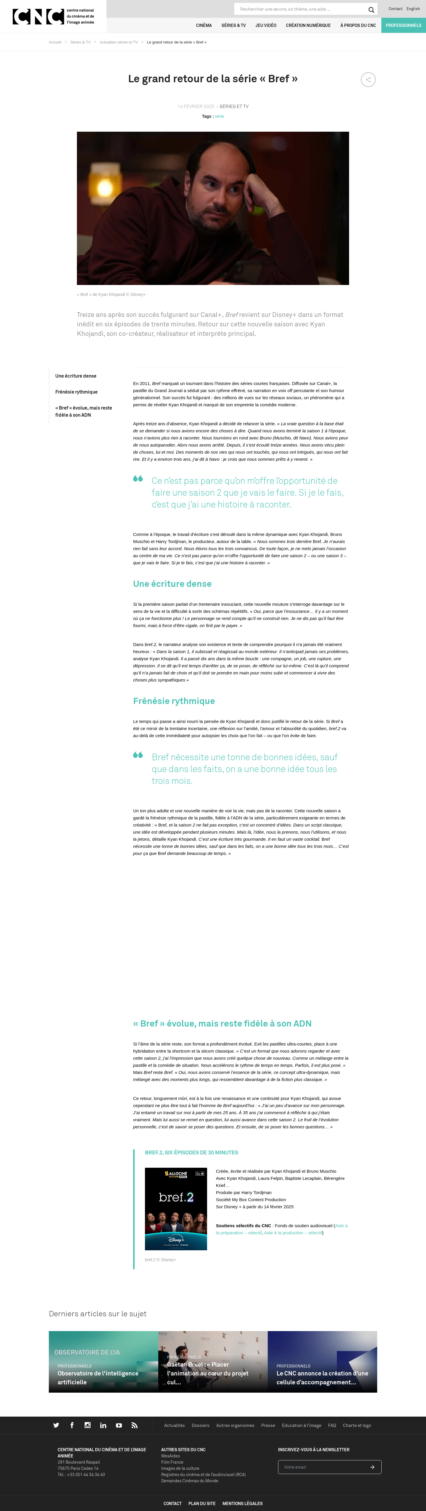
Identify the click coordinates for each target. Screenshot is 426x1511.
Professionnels (404, 25)
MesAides (170, 1455)
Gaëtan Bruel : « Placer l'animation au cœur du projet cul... (207, 1373)
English (413, 8)
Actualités (174, 1425)
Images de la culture (180, 1468)
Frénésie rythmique (76, 392)
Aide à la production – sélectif (293, 1232)
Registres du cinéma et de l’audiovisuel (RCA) (203, 1474)
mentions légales (242, 1503)
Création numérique (308, 25)
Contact (396, 8)
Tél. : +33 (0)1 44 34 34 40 (81, 1474)
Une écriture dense (75, 376)
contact (173, 1503)
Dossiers (200, 1425)
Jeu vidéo (266, 25)
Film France (172, 1462)
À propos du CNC (358, 25)
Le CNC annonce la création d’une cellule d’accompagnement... (322, 1378)
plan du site (202, 1503)
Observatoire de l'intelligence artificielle (98, 1378)
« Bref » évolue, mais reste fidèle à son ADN (83, 411)
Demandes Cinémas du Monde (189, 1480)
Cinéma (204, 25)
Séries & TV (234, 25)
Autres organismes (235, 1425)
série (219, 116)
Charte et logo (357, 1425)
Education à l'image (301, 1425)
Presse (268, 1425)
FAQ (332, 1425)
